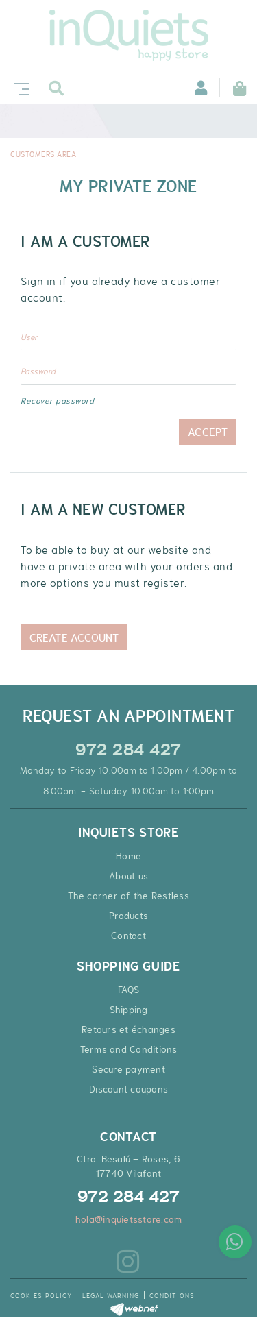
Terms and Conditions (129, 1049)
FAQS (128, 989)
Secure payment (128, 1069)
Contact (128, 935)
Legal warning (110, 1296)
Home (128, 856)
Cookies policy (41, 1296)
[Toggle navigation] (18, 87)
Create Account (74, 637)
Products (128, 915)
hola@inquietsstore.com (128, 1219)
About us (128, 876)
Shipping (129, 1009)
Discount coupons (128, 1089)
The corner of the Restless (128, 896)
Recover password (57, 401)
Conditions (172, 1296)
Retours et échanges (128, 1029)
